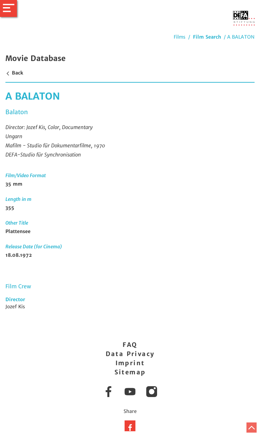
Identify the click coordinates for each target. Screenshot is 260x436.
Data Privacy (130, 354)
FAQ (130, 345)
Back (14, 73)
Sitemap (130, 372)
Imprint (130, 363)
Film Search (207, 37)
